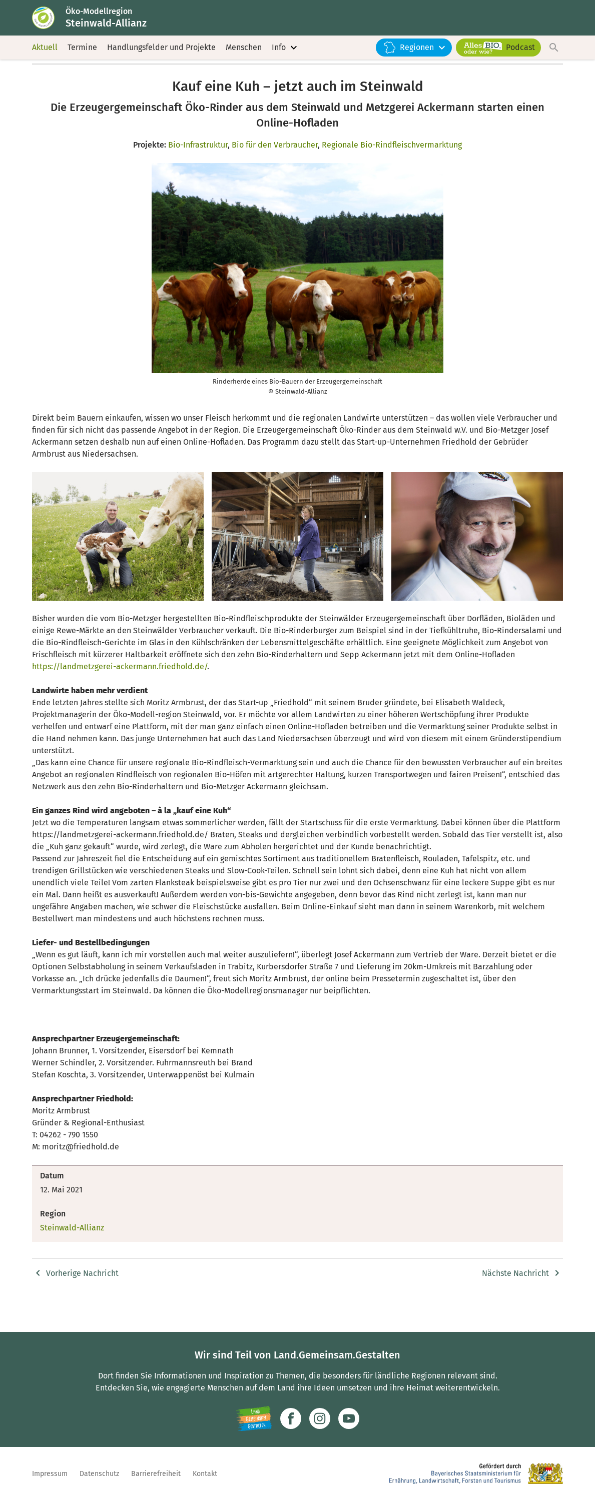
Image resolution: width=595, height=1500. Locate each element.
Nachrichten (159, 83)
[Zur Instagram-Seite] (319, 1418)
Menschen (244, 60)
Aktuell (45, 60)
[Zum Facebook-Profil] (290, 1418)
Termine (82, 60)
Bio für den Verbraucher (275, 174)
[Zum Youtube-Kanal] (348, 1418)
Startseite (48, 83)
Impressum (50, 1473)
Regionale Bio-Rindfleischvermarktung (392, 174)
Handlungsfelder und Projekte (161, 60)
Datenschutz (99, 1473)
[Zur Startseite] (53, 24)
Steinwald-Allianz (102, 83)
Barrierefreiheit (156, 1473)
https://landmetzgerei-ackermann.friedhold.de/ (119, 695)
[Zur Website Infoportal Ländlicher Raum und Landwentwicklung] (254, 1418)
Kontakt (205, 1473)
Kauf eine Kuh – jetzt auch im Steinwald (253, 83)
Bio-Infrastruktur (198, 174)
